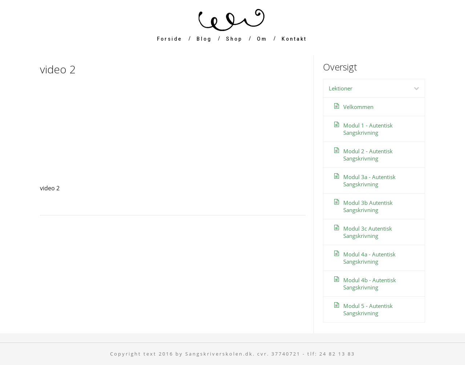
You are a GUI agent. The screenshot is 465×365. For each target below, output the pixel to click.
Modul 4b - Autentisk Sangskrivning (369, 283)
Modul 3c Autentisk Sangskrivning (367, 232)
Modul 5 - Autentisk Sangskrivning (368, 309)
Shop (234, 39)
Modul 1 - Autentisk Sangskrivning (368, 129)
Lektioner (377, 88)
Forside (169, 39)
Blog (204, 39)
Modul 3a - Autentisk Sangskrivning (369, 180)
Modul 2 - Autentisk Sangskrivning (368, 154)
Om (262, 39)
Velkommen (358, 106)
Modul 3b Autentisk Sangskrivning (368, 206)
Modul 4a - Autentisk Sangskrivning (369, 258)
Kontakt (294, 39)
